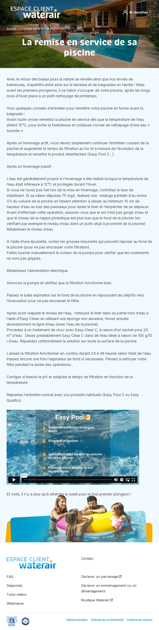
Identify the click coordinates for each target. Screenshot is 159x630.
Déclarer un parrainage (99, 576)
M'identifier (135, 12)
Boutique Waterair (95, 600)
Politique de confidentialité (107, 619)
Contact (87, 558)
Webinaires (15, 603)
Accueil (11, 28)
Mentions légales (77, 619)
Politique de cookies (139, 619)
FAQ (10, 576)
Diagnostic (15, 585)
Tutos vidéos (16, 594)
